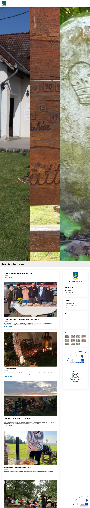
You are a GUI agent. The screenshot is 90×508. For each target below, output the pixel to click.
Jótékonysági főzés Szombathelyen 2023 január (21, 319)
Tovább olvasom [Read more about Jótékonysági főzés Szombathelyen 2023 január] (8, 326)
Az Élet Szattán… (24, 2)
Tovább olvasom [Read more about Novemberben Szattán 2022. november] (8, 425)
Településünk (34, 2)
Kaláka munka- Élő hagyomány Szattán (18, 468)
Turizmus (50, 2)
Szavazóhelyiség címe (82, 4)
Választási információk (81, 2)
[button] (1, 134)
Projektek (71, 2)
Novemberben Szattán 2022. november (18, 418)
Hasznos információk (61, 2)
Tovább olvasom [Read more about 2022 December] (8, 376)
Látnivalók (43, 2)
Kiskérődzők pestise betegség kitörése (18, 273)
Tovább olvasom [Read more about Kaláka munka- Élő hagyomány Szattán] (8, 475)
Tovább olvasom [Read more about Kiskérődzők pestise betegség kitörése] (8, 277)
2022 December (10, 369)
